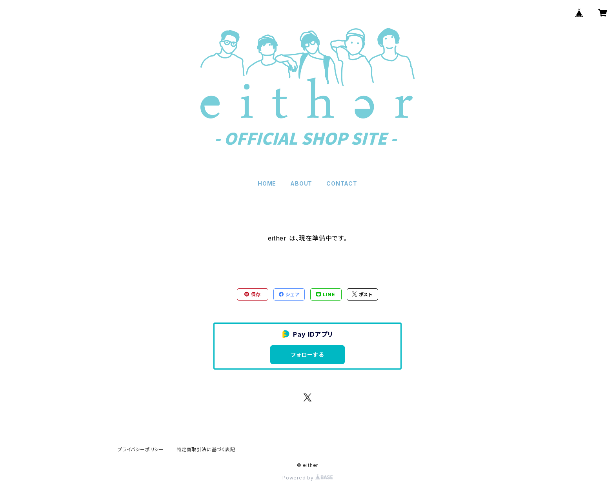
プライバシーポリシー (141, 449)
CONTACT (341, 183)
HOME (267, 183)
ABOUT (301, 183)
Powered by (307, 478)
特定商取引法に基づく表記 (205, 449)
